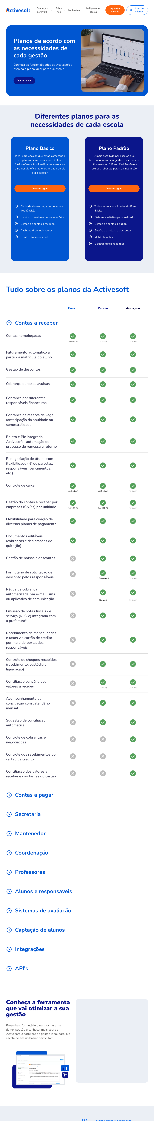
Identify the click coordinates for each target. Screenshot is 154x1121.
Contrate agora (40, 188)
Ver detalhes (24, 80)
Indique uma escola (93, 10)
